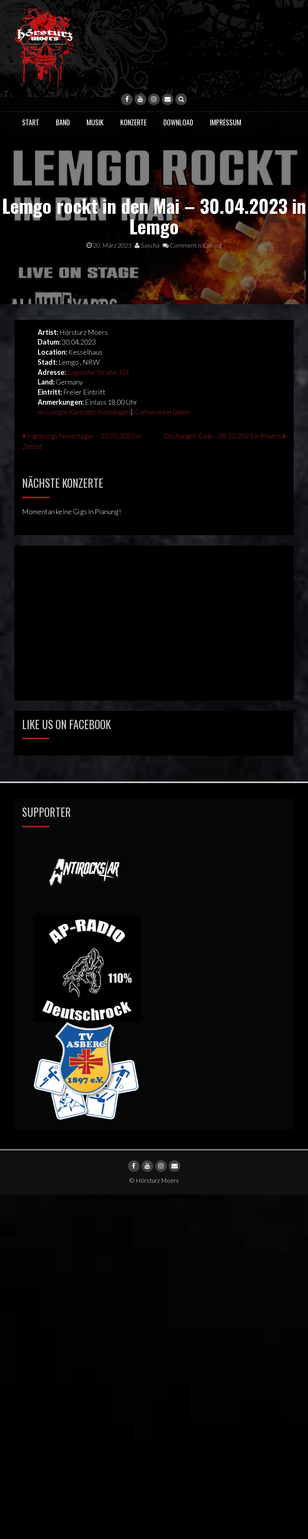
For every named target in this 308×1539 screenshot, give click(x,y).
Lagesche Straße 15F (98, 372)
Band (63, 122)
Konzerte (133, 122)
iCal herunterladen (161, 411)
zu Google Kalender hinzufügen (84, 411)
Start (30, 122)
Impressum (225, 122)
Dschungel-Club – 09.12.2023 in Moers (222, 436)
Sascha (147, 245)
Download (178, 122)
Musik (95, 122)
